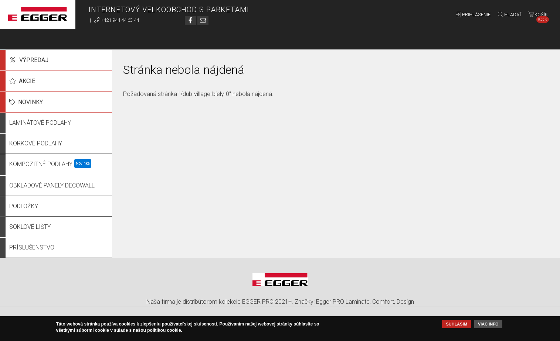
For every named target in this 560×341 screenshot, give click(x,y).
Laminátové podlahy (40, 122)
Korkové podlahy (35, 143)
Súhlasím (456, 324)
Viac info (488, 324)
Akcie (27, 81)
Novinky (30, 102)
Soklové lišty (30, 226)
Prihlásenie (476, 14)
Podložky (23, 206)
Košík (541, 16)
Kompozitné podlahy (40, 164)
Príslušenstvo (31, 247)
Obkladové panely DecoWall (52, 185)
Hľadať (513, 14)
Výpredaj (33, 59)
